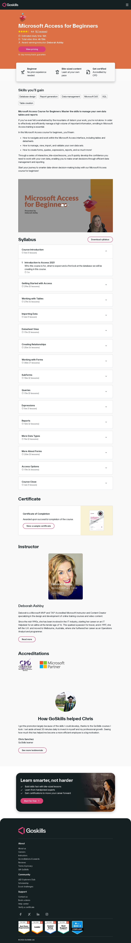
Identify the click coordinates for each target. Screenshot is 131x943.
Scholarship (23, 883)
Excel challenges (25, 886)
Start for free (32, 801)
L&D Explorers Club (26, 879)
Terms (21, 866)
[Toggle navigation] (127, 4)
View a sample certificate (38, 526)
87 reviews (41, 31)
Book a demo (24, 900)
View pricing (32, 49)
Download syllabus (100, 239)
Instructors (22, 855)
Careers (21, 852)
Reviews (22, 862)
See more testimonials (32, 750)
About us (22, 848)
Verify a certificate (26, 907)
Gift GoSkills (23, 869)
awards (36, 859)
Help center (23, 904)
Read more (27, 639)
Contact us (23, 897)
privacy (29, 866)
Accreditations (24, 859)
